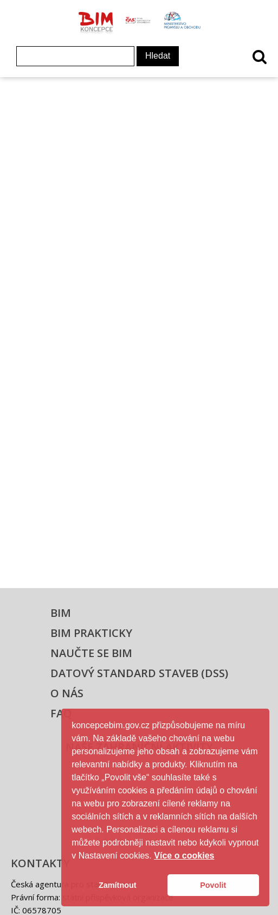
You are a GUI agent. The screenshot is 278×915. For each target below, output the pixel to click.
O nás (66, 693)
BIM (60, 612)
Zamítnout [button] (118, 885)
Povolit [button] (213, 885)
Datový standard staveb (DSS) (139, 673)
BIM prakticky (91, 633)
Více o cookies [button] (184, 855)
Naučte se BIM (91, 653)
